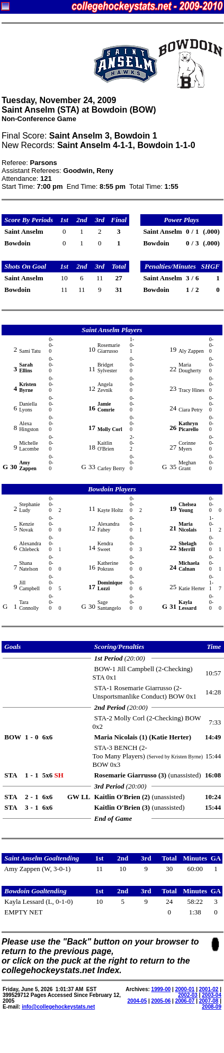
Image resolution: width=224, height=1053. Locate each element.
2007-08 (209, 1001)
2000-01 (185, 989)
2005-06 (161, 1001)
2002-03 (188, 995)
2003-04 (211, 995)
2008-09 (211, 1007)
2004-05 (137, 1001)
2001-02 (209, 989)
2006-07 (185, 1001)
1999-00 (161, 989)
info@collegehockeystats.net (58, 1007)
